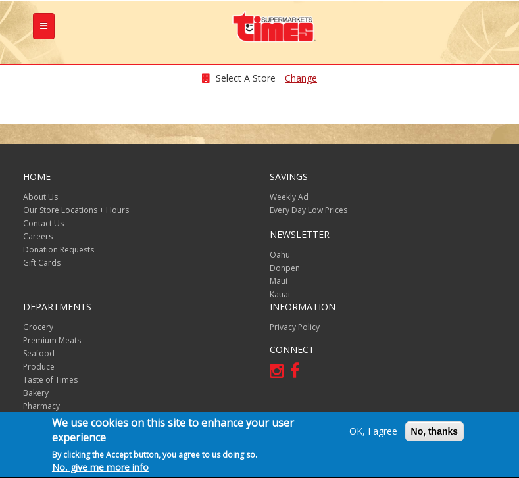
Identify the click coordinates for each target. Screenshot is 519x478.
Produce (39, 366)
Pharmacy (41, 406)
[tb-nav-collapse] (44, 26)
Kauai (280, 294)
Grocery (38, 327)
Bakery (36, 392)
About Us (40, 197)
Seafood (39, 353)
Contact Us (43, 223)
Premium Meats (52, 340)
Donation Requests (58, 249)
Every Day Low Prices (308, 210)
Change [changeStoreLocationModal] (301, 78)
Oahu (280, 254)
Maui (278, 281)
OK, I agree (373, 432)
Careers (38, 236)
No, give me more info (100, 468)
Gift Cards (42, 262)
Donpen (285, 268)
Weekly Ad (289, 197)
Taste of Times (50, 379)
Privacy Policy (295, 327)
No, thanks (434, 432)
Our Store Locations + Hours (76, 210)
